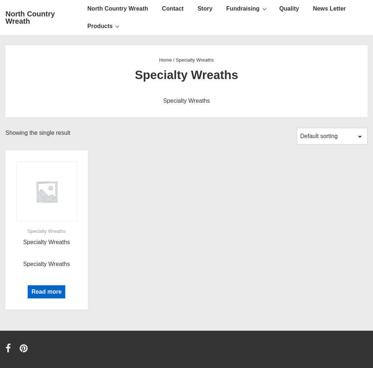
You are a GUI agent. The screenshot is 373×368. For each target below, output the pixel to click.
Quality (289, 8)
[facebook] (9, 350)
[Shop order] (332, 136)
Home (165, 60)
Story (204, 8)
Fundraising (247, 8)
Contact (173, 8)
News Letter (329, 8)
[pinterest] (25, 350)
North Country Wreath (30, 17)
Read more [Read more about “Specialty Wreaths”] (46, 292)
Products (104, 26)
